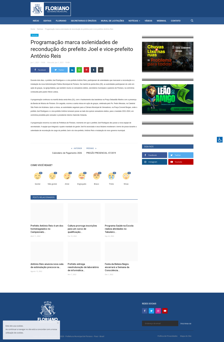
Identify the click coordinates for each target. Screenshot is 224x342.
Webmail (161, 21)
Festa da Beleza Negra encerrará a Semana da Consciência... (117, 267)
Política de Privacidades (167, 336)
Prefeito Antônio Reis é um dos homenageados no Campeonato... (47, 228)
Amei (67, 184)
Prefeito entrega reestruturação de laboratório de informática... (83, 267)
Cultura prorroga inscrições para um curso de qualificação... (82, 228)
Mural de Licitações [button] (112, 21)
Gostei (37, 184)
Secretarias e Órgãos (83, 21)
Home (33, 29)
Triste (111, 184)
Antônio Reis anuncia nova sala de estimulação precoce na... (47, 266)
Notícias (40, 29)
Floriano (61, 21)
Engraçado (81, 184)
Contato (176, 21)
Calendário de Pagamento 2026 (67, 153)
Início (36, 21)
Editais (47, 21)
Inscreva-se (185, 323)
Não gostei (52, 184)
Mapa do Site (185, 336)
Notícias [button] (134, 21)
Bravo (96, 184)
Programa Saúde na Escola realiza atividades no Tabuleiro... (119, 228)
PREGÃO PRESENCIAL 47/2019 (101, 153)
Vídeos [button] (148, 21)
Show (126, 184)
